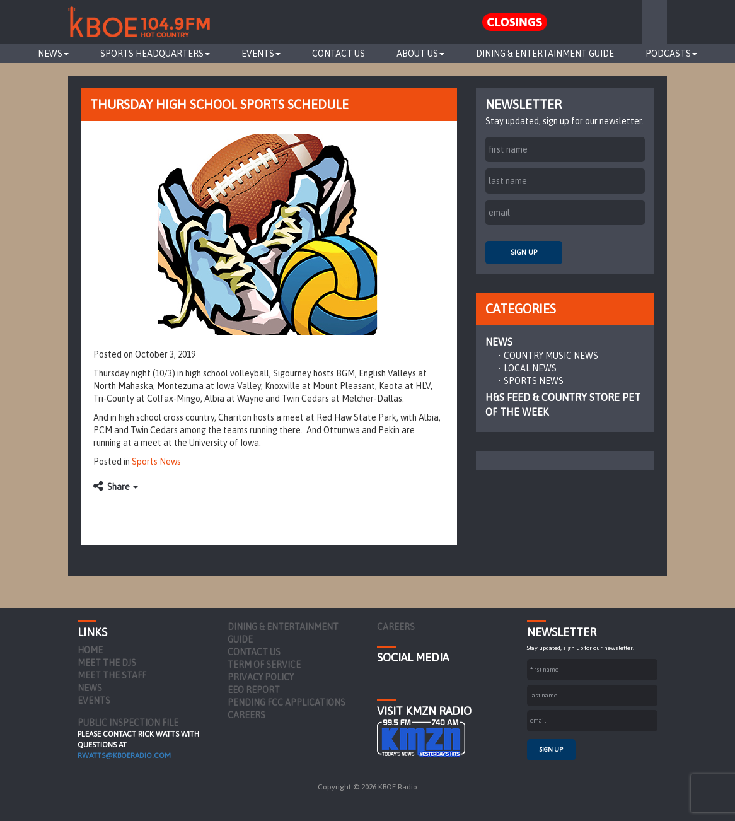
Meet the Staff (112, 675)
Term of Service (264, 665)
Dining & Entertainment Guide (545, 54)
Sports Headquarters (155, 54)
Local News (530, 368)
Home (90, 650)
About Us (420, 54)
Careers (246, 715)
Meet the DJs (107, 663)
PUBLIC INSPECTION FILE (128, 723)
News (53, 54)
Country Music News (551, 356)
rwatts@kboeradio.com (124, 755)
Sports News (156, 462)
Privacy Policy (261, 677)
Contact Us (338, 54)
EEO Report (254, 690)
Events (261, 54)
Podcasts (671, 54)
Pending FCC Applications (286, 702)
